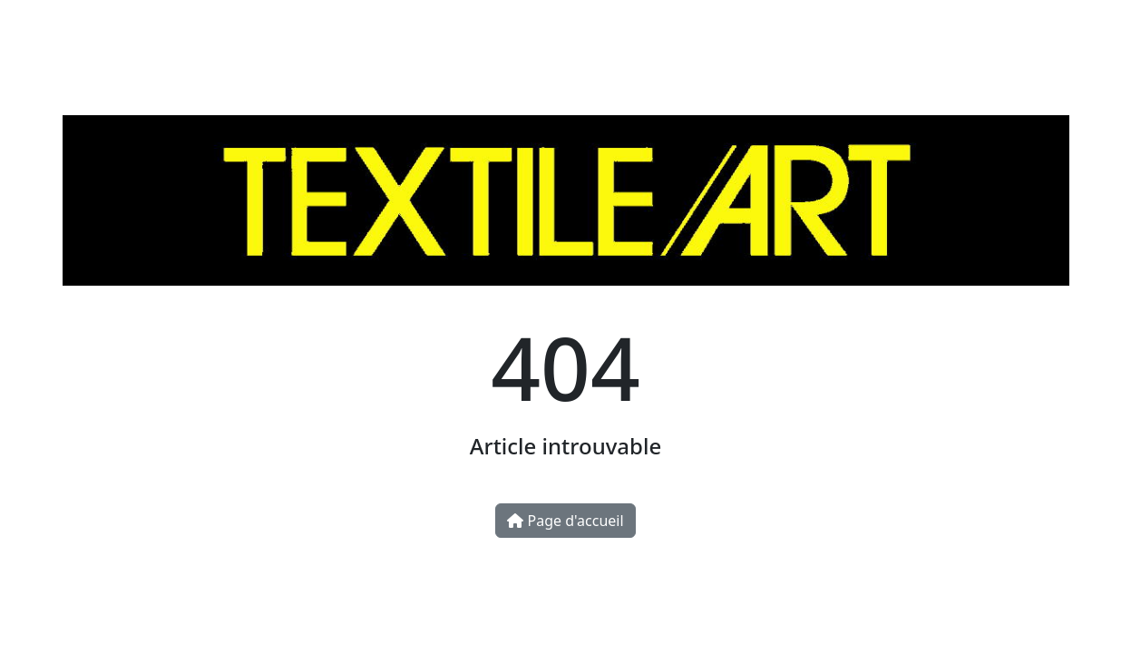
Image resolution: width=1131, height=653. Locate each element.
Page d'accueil (565, 521)
